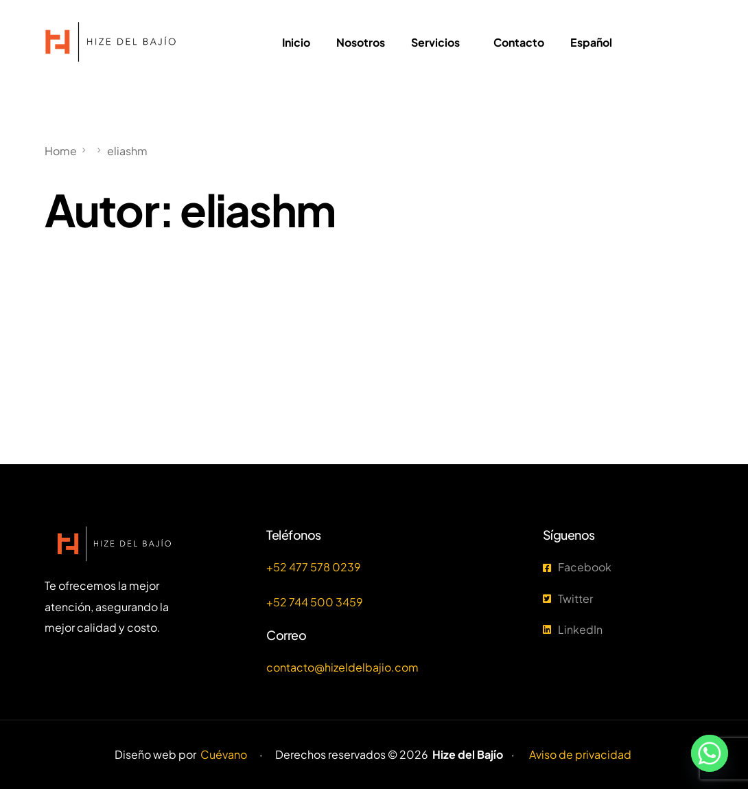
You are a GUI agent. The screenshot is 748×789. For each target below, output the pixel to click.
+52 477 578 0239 (313, 567)
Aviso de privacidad (580, 754)
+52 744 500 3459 (314, 602)
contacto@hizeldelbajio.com (342, 667)
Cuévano (223, 754)
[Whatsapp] (709, 753)
